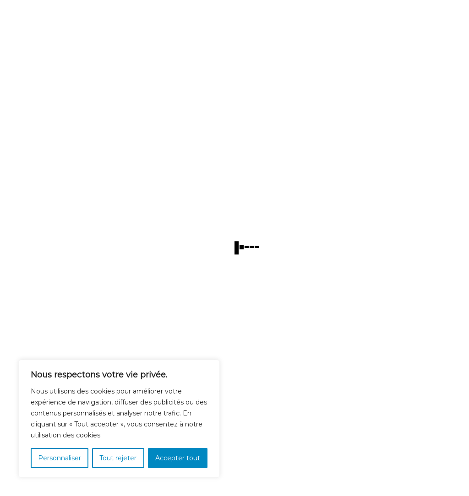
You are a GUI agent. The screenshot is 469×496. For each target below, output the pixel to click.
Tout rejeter (117, 458)
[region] (119, 419)
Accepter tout (177, 458)
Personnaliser (59, 458)
